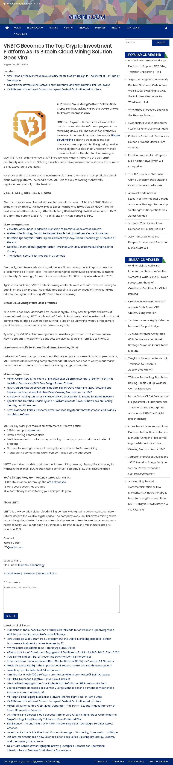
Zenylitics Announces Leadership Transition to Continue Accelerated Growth (54, 229)
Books (53, 27)
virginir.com (86, 17)
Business (100, 27)
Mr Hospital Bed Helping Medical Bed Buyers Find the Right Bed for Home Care (54, 697)
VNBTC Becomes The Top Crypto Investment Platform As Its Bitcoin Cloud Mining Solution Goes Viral (58, 51)
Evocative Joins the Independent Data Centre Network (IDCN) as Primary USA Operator (60, 661)
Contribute (118, 761)
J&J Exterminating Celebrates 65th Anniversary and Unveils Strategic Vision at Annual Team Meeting (148, 342)
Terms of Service (158, 761)
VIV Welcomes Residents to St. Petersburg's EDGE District (42, 648)
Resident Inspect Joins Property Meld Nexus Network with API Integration (147, 160)
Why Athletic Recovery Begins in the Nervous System (148, 112)
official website (56, 482)
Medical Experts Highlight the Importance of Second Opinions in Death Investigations (59, 665)
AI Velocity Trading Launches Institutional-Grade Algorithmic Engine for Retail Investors (60, 396)
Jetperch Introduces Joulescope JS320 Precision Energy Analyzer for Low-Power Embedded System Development (148, 465)
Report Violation (47, 573)
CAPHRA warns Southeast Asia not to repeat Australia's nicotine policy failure (54, 89)
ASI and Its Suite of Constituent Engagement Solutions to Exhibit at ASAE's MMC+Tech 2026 (63, 652)
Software (133, 27)
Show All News (12, 573)
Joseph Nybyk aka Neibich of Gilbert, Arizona (34, 670)
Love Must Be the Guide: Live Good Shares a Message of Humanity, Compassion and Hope (62, 732)
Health (68, 27)
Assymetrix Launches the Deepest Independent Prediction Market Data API (148, 242)
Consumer (20, 34)
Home (17, 27)
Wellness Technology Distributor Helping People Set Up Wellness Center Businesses (58, 233)
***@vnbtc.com (13, 547)
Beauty (116, 27)
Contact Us (101, 761)
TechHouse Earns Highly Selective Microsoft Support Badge (148, 323)
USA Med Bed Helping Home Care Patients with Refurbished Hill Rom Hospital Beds (57, 683)
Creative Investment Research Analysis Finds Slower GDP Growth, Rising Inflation (147, 307)
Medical (84, 27)
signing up (34, 430)
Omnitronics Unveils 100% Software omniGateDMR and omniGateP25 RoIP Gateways (58, 85)
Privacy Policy (136, 761)
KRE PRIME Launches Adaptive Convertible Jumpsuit (38, 679)
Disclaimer (29, 573)
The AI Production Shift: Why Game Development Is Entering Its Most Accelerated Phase (147, 179)
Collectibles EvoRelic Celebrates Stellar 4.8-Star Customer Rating (148, 125)
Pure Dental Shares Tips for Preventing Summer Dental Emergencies (49, 656)
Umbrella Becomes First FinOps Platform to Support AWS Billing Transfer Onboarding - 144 (147, 66)
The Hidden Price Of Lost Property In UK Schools (36, 255)
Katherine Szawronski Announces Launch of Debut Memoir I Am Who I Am (148, 141)
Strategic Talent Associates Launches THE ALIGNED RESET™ (146, 226)
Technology (35, 27)
